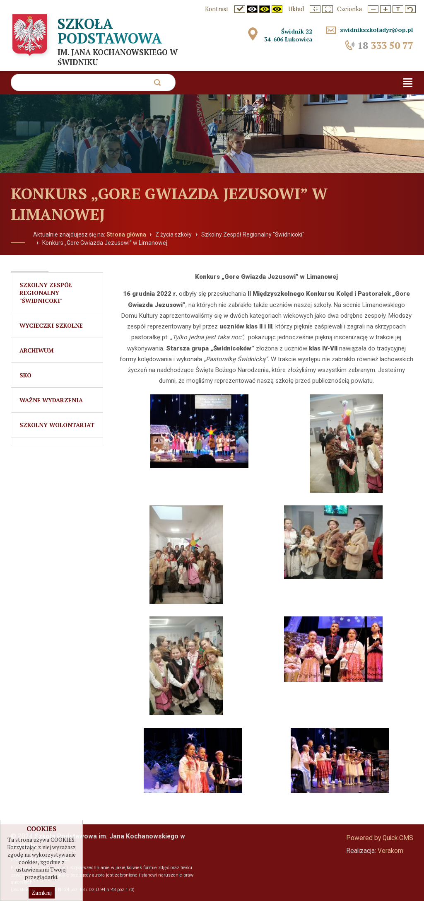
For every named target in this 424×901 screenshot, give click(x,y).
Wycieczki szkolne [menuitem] (51, 325)
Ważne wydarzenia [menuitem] (51, 400)
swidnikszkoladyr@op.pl (376, 30)
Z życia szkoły (173, 234)
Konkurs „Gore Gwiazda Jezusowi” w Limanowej (104, 242)
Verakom (390, 851)
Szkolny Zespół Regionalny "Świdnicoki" (252, 234)
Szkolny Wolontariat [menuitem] (56, 425)
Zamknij (41, 893)
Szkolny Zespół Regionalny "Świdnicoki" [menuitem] (45, 292)
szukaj (157, 84)
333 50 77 (385, 45)
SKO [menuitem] (25, 375)
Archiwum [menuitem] (36, 350)
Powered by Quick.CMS (379, 838)
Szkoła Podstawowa (110, 31)
